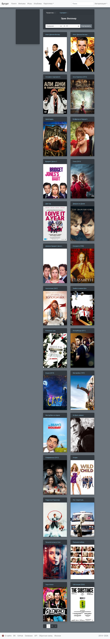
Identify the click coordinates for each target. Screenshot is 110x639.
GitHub (20, 636)
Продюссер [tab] (51, 13)
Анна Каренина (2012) (80, 77)
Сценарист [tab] (64, 13)
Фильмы (22, 4)
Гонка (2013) (77, 161)
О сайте (8, 636)
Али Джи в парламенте (52, 77)
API (35, 636)
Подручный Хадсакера (52, 500)
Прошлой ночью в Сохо (53, 542)
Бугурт (5, 3)
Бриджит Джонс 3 (51, 161)
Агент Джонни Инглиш (52, 34)
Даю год (48, 204)
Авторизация (100, 4)
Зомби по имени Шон (80, 288)
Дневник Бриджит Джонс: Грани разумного (53, 246)
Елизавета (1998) (78, 246)
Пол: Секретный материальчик (78, 500)
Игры (29, 4)
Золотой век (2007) (51, 288)
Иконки (57, 636)
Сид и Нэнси (49, 584)
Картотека (48, 4)
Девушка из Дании (79, 204)
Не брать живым (78, 415)
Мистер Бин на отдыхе (52, 415)
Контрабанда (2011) (79, 330)
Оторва (75, 457)
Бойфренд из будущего (80, 119)
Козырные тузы (50, 330)
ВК (14, 636)
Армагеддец (49, 119)
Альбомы (38, 4)
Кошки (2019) (49, 373)
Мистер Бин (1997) (79, 373)
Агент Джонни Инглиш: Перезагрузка (80, 35)
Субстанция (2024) (79, 584)
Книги (14, 4)
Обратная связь (46, 636)
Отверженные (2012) (52, 457)
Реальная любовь (78, 542)
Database (29, 636)
